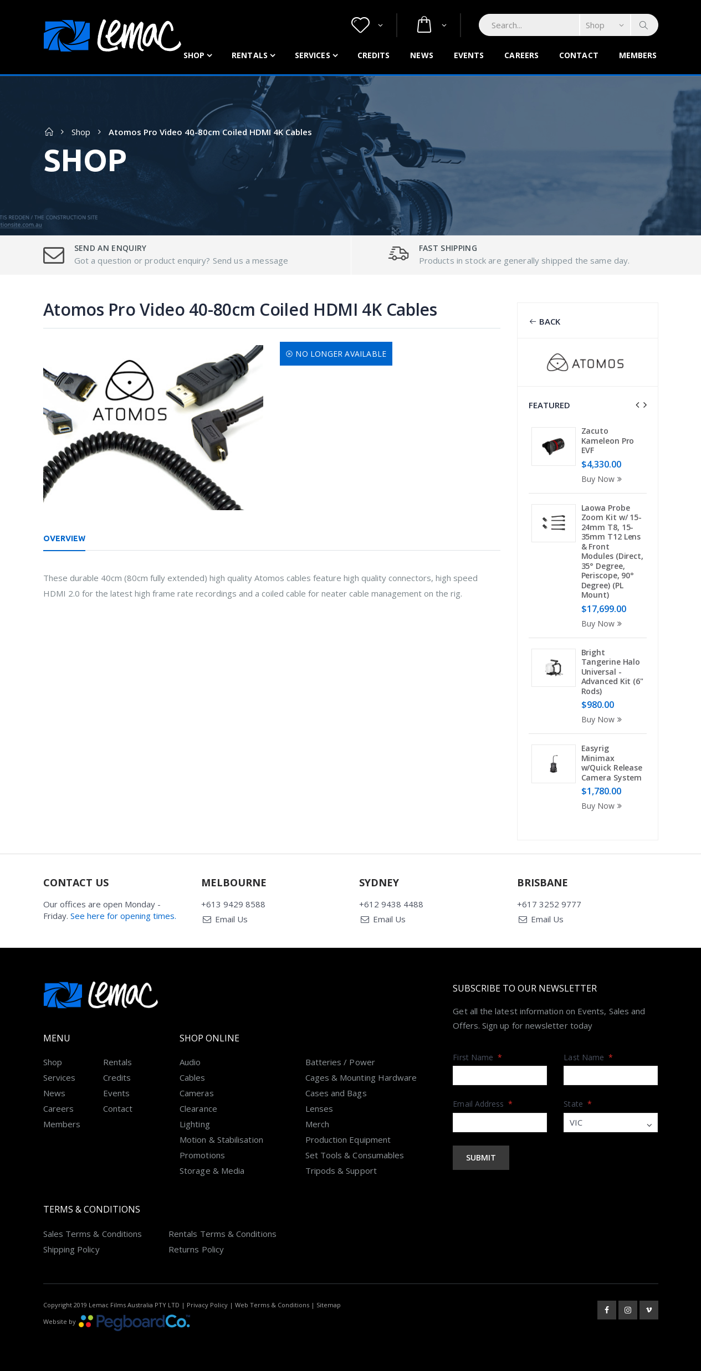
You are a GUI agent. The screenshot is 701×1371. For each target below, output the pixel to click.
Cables (192, 1077)
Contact (578, 55)
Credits (373, 55)
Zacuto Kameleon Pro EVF (608, 440)
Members (638, 55)
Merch (317, 1123)
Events (469, 55)
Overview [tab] (64, 538)
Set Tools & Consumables (355, 1155)
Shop (193, 55)
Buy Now (603, 479)
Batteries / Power (340, 1061)
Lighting (195, 1123)
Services (312, 55)
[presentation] (637, 405)
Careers (521, 55)
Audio (190, 1061)
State (578, 1103)
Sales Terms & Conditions (92, 1233)
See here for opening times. (123, 915)
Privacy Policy (207, 1305)
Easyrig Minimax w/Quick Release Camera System (612, 763)
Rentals (250, 55)
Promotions (202, 1155)
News (421, 55)
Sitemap (328, 1305)
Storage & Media (212, 1170)
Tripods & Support (341, 1170)
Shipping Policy (71, 1249)
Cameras (197, 1092)
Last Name (588, 1057)
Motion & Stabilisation (221, 1139)
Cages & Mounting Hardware (361, 1077)
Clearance (198, 1108)
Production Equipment (348, 1139)
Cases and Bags (336, 1092)
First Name (477, 1057)
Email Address (483, 1103)
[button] (367, 25)
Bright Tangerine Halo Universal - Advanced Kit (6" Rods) (612, 671)
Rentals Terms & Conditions (222, 1233)
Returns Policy (196, 1249)
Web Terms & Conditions (272, 1305)
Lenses (319, 1108)
